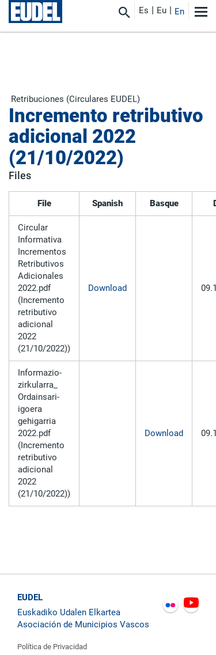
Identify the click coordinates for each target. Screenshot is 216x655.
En (179, 11)
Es (144, 10)
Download (107, 288)
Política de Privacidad (52, 646)
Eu (161, 10)
